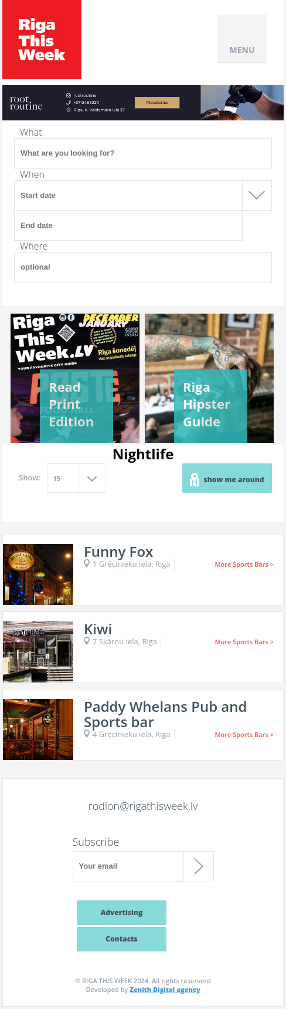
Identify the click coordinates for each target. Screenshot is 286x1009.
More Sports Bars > (244, 564)
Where (34, 246)
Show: (30, 477)
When (32, 174)
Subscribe (96, 842)
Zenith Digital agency (165, 989)
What (31, 132)
